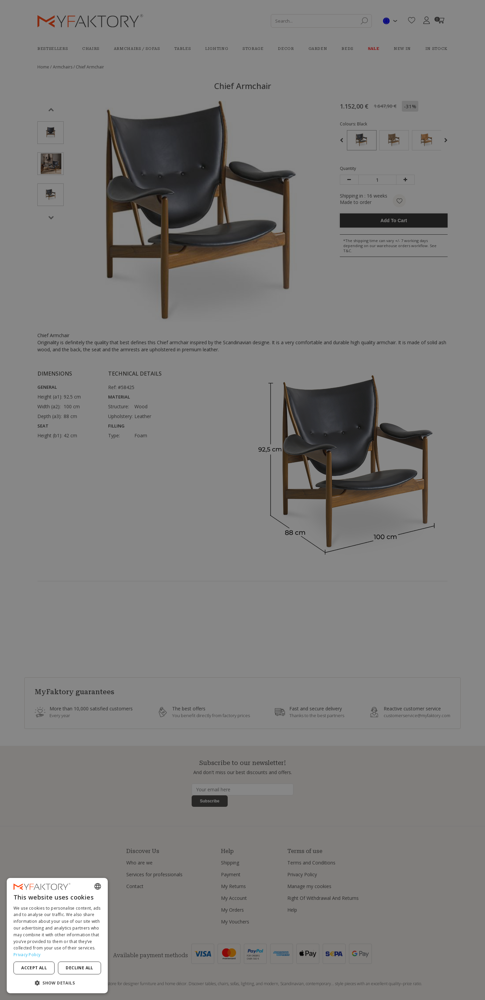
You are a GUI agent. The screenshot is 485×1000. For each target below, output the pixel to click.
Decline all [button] (79, 968)
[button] (57, 983)
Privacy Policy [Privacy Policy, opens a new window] (26, 955)
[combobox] (97, 886)
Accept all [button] (34, 968)
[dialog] (57, 935)
